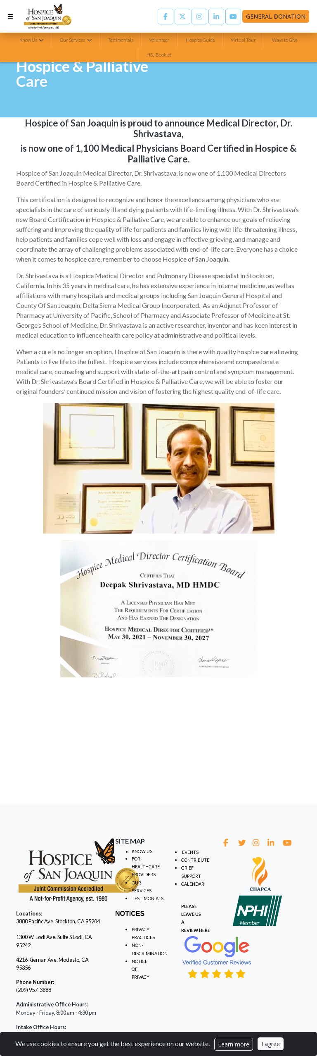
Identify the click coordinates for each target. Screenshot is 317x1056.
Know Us (28, 40)
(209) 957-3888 (33, 990)
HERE (204, 930)
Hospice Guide (200, 40)
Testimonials (120, 40)
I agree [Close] (270, 1044)
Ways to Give (285, 40)
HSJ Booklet (159, 54)
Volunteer (159, 40)
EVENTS (190, 852)
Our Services (73, 40)
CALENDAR (192, 884)
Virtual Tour (243, 40)
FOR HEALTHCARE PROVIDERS (146, 866)
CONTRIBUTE (195, 860)
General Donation (275, 16)
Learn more (233, 1044)
